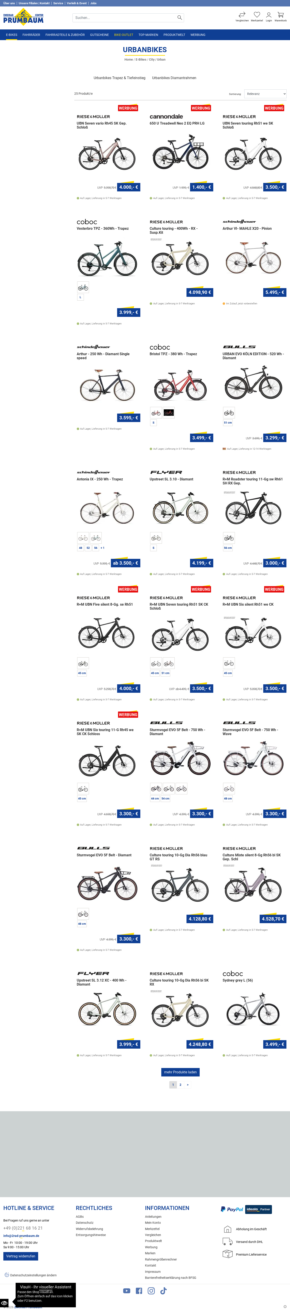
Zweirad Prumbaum (28, 1307)
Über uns (9, 3)
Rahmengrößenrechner (161, 1259)
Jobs (93, 3)
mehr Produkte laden (180, 1072)
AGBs (80, 1217)
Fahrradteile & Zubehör (65, 35)
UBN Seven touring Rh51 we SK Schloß (248, 125)
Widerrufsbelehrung (89, 1229)
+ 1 (102, 547)
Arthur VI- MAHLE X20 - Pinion (247, 229)
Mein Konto (153, 1223)
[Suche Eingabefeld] (124, 18)
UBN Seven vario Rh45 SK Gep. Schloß (102, 125)
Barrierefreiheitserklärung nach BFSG (170, 1278)
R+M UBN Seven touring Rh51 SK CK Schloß (179, 607)
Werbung (198, 35)
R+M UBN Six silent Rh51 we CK (248, 605)
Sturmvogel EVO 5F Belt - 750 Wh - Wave (250, 732)
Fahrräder (31, 35)
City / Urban (157, 59)
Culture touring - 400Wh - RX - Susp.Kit (174, 231)
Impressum (153, 1272)
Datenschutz (84, 1223)
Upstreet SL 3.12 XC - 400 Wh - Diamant (101, 983)
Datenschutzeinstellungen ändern (33, 1275)
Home (128, 59)
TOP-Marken (148, 35)
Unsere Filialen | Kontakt (34, 3)
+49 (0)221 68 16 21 (23, 1228)
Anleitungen (153, 1217)
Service (58, 3)
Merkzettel (152, 1229)
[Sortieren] (265, 93)
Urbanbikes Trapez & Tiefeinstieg (119, 78)
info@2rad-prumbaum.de (21, 1236)
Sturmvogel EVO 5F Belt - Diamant (104, 855)
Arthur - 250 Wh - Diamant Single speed (103, 356)
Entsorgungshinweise (91, 1235)
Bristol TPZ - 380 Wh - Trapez (173, 354)
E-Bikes (11, 35)
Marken (150, 1253)
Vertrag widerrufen (20, 1256)
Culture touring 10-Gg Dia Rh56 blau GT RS (178, 857)
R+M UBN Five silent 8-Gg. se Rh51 (105, 605)
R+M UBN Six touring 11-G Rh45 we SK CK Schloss (105, 732)
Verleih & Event (77, 3)
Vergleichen (153, 1235)
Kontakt (150, 1265)
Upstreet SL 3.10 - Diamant (171, 479)
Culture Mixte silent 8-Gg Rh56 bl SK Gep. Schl (252, 857)
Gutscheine (99, 35)
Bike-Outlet (123, 35)
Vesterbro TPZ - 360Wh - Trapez (103, 229)
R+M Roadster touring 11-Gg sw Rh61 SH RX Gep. (253, 481)
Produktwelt (174, 35)
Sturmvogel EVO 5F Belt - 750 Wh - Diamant (177, 732)
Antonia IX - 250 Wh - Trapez (100, 479)
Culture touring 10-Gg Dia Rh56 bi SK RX (179, 983)
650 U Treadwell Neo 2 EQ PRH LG (177, 123)
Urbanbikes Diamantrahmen (174, 78)
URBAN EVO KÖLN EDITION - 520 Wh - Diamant (253, 356)
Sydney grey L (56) (238, 981)
